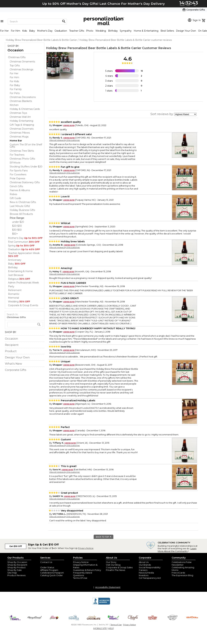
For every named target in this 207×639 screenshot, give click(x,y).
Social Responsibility (150, 567)
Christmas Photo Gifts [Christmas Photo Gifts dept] (22, 158)
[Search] (37, 21)
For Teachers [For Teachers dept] (17, 154)
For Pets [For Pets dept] (15, 93)
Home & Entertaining (146, 30)
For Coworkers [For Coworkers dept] (18, 174)
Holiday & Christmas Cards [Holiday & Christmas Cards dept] (25, 108)
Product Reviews (16, 575)
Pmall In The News (115, 570)
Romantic (13, 294)
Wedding (100, 30)
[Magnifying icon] (64, 21)
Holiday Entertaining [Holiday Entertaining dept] (21, 120)
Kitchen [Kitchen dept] (14, 105)
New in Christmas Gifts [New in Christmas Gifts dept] (23, 202)
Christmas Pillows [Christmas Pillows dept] (20, 132)
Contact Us (46, 562)
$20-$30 (17, 225)
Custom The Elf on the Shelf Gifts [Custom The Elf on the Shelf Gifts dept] (26, 145)
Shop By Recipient (17, 564)
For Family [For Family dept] (16, 89)
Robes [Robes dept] (13, 194)
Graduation (61, 30)
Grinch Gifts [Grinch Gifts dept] (16, 186)
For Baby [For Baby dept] (15, 85)
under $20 (18, 221)
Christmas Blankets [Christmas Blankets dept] (21, 101)
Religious (19, 278)
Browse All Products (21, 214)
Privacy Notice (85, 548)
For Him (15, 30)
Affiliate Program (49, 570)
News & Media (146, 572)
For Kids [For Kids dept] (14, 81)
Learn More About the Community (177, 549)
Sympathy (126, 30)
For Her (4, 30)
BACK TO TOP (104, 537)
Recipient (12, 344)
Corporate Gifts (15, 370)
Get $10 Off (15, 546)
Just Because (15, 275)
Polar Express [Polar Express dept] (17, 178)
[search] (25, 324)
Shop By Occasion (17, 562)
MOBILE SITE (100, 628)
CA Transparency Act (150, 578)
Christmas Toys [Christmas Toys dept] (18, 112)
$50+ (15, 233)
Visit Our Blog (113, 564)
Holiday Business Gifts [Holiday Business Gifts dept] (22, 210)
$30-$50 (17, 229)
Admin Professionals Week (23, 282)
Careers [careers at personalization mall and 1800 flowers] (143, 570)
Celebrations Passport (52, 572)
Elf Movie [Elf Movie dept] (15, 162)
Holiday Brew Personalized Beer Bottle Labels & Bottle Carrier (93, 48)
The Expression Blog (182, 575)
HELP (111, 628)
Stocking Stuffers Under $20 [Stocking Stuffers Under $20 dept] (26, 166)
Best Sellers (167, 30)
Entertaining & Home (20, 271)
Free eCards (178, 572)
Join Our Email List (50, 564)
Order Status (47, 567)
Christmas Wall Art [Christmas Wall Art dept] (20, 116)
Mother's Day (45, 30)
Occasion (15, 50)
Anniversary (14, 259)
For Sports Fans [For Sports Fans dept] (19, 170)
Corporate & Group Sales (119, 567)
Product (11, 351)
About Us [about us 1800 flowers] (144, 562)
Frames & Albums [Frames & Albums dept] (20, 190)
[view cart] (204, 20)
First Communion (24, 241)
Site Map (12, 572)
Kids (24, 30)
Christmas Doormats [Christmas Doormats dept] (22, 128)
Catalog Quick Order (51, 575)
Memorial (13, 297)
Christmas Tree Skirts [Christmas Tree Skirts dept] (22, 150)
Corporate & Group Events (23, 305)
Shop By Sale (14, 570)
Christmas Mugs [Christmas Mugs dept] (19, 136)
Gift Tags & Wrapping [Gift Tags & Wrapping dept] (22, 124)
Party (11, 286)
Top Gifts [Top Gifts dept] (15, 65)
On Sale (202, 30)
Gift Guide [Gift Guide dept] (15, 198)
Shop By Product (16, 567)
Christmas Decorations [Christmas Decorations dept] (23, 97)
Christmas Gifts (16, 57)
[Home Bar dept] (16, 140)
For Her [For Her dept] (14, 73)
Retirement (15, 290)
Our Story (111, 562)
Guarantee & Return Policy (87, 570)
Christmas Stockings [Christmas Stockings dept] (21, 69)
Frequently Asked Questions (82, 574)
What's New (13, 363)
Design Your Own (186, 30)
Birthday (113, 30)
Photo (89, 30)
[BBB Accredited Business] (101, 604)
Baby (32, 30)
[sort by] (185, 114)
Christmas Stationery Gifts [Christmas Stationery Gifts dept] (25, 182)
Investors (143, 575)
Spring (21, 245)
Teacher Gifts (76, 30)
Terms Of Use (80, 578)
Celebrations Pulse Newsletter (182, 563)
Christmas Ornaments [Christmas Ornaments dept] (22, 61)
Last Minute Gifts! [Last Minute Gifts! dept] (20, 206)
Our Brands (145, 564)
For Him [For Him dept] (14, 77)
